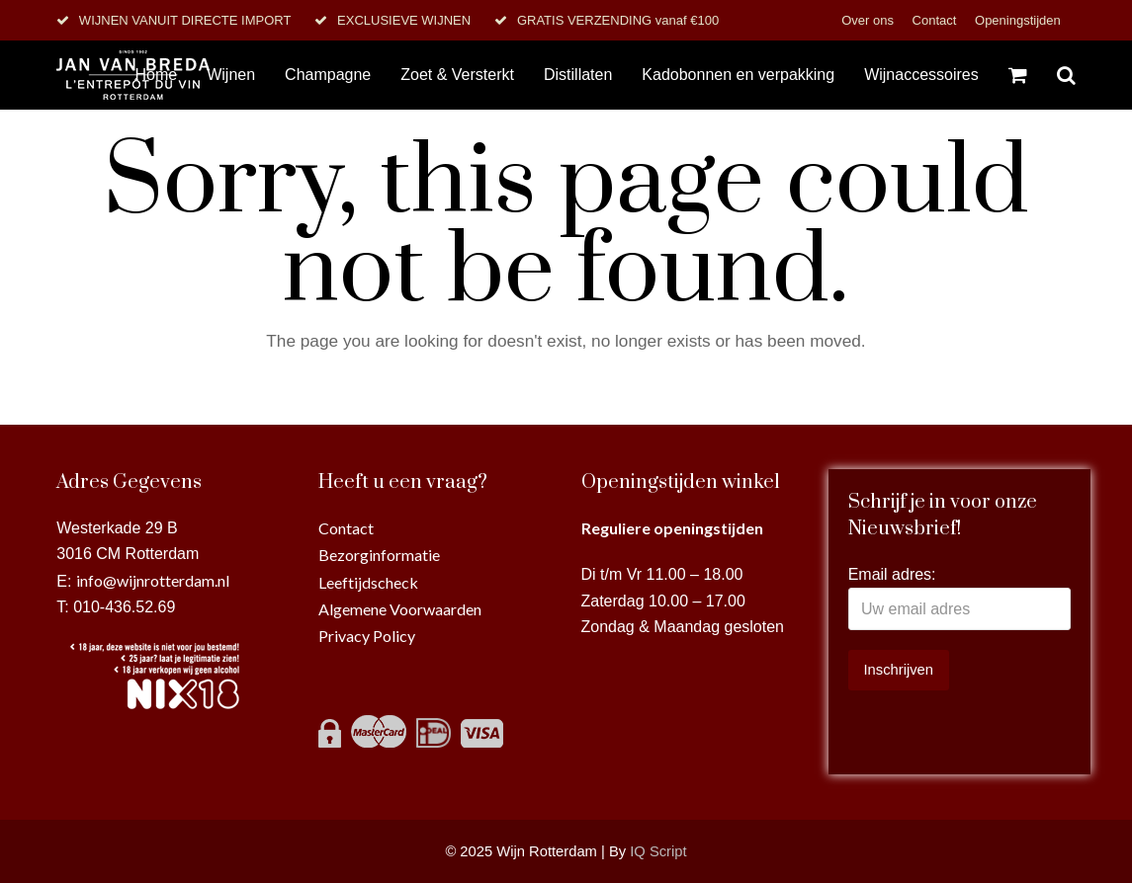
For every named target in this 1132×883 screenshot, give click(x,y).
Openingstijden (1018, 20)
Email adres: (892, 574)
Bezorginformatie (379, 554)
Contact (936, 20)
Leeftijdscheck (368, 582)
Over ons (869, 20)
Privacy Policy (366, 635)
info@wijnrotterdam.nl (152, 580)
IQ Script (658, 851)
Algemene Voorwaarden (399, 609)
